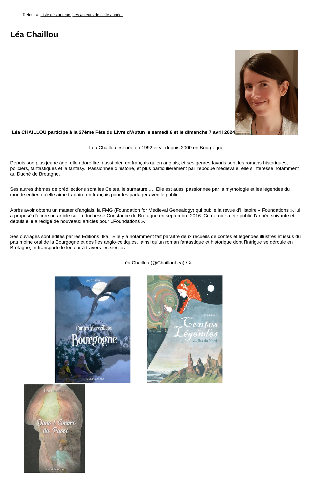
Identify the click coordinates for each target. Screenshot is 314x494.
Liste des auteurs (55, 15)
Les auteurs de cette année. (98, 15)
